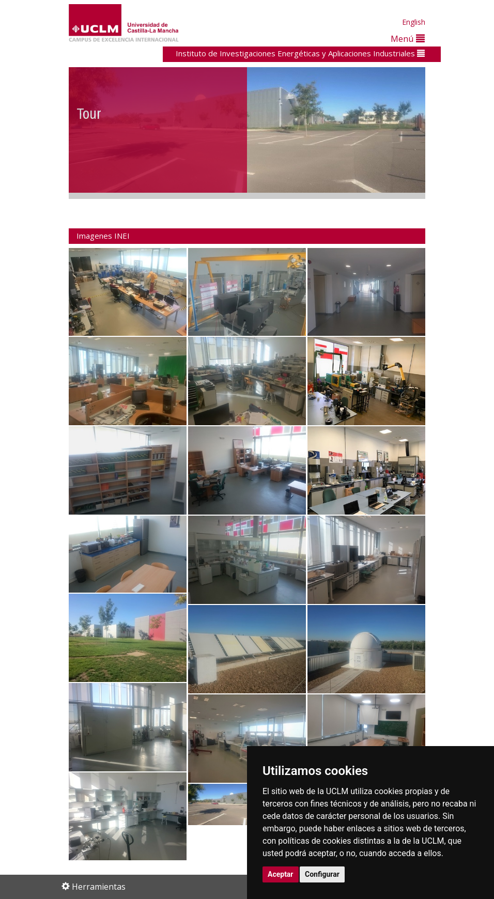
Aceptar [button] (281, 874)
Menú (408, 38)
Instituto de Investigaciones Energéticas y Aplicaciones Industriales (300, 53)
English (413, 22)
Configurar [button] (322, 874)
